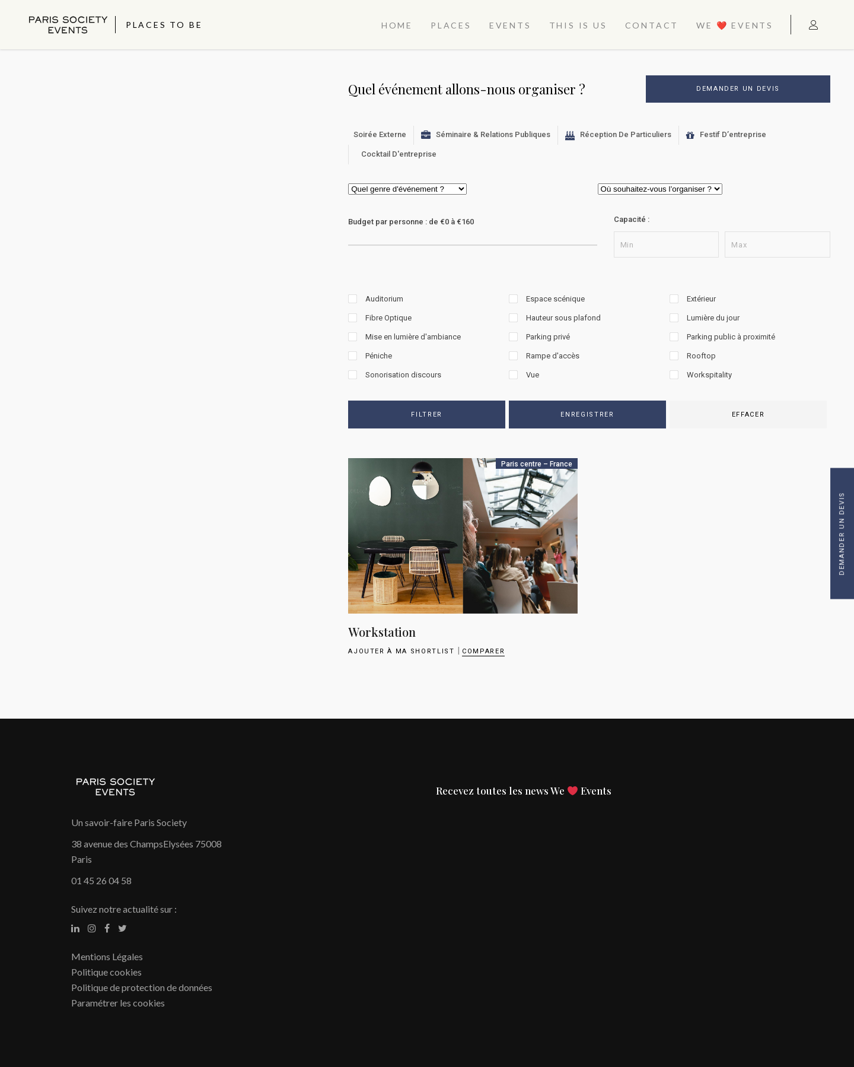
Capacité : (631, 219)
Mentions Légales (107, 956)
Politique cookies (106, 971)
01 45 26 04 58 (101, 880)
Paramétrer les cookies (118, 1002)
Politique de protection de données (141, 987)
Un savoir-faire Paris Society (129, 822)
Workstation (382, 632)
